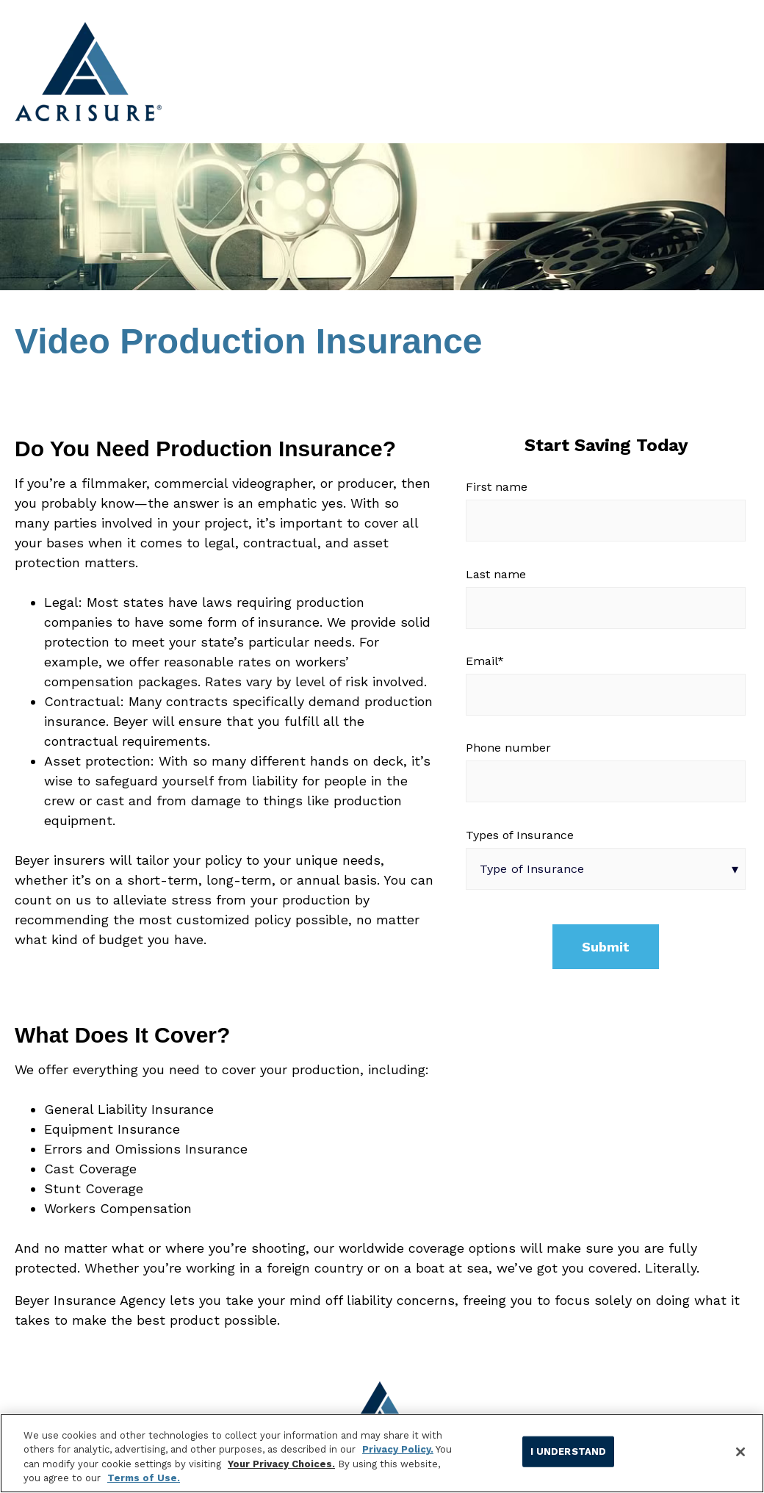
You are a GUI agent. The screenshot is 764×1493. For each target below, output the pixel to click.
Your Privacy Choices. (281, 1463)
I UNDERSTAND (568, 1451)
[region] (382, 1453)
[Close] (740, 1452)
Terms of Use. (143, 1477)
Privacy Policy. (397, 1449)
